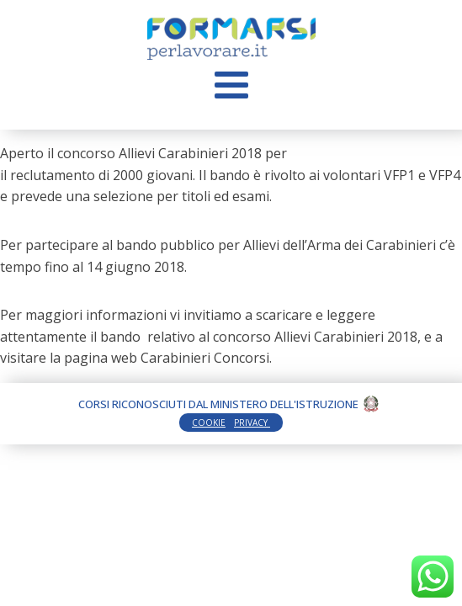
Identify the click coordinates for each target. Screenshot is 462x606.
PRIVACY (252, 422)
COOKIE (209, 422)
